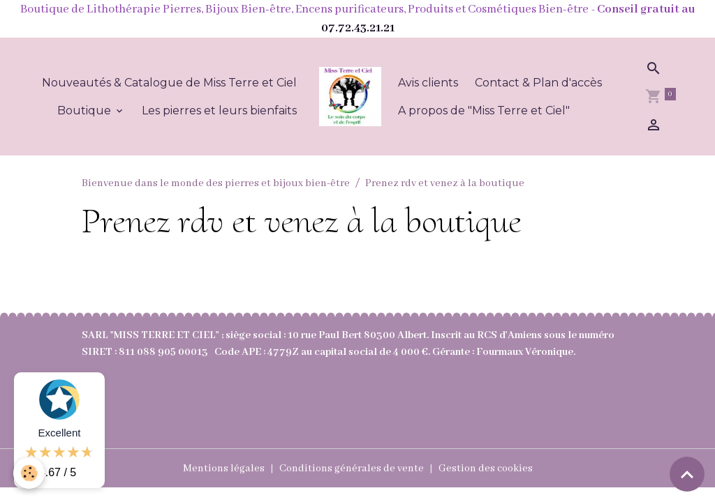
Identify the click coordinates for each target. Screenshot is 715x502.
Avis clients (428, 82)
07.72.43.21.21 (358, 28)
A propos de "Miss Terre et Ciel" (484, 110)
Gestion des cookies (485, 468)
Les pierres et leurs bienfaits (219, 110)
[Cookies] (29, 473)
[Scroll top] (687, 474)
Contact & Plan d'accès (538, 82)
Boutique (85, 110)
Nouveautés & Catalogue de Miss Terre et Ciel (169, 82)
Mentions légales (224, 468)
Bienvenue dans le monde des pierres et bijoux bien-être (216, 183)
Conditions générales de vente (351, 468)
